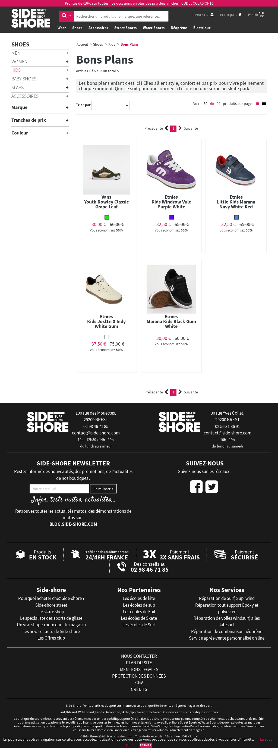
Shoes (77, 27)
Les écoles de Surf (139, 625)
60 (212, 103)
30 (205, 103)
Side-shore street (51, 605)
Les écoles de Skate (139, 618)
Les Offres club (51, 638)
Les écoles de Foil (139, 612)
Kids (16, 70)
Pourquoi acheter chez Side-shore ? (51, 598)
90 (218, 103)
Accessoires (98, 27)
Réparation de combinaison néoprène (226, 631)
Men (15, 53)
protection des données (139, 676)
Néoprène (179, 27)
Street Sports (125, 27)
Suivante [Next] (188, 128)
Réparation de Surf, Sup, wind (227, 598)
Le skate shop (51, 612)
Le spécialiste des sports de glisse (51, 618)
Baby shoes (23, 79)
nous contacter (139, 656)
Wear (62, 27)
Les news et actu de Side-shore (51, 631)
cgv (139, 683)
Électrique (202, 27)
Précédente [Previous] (156, 128)
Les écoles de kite (139, 598)
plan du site (139, 663)
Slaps (17, 87)
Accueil (82, 44)
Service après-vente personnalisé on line (226, 638)
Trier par (83, 104)
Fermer (145, 745)
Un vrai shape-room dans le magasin (51, 625)
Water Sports (154, 27)
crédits (139, 689)
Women (19, 61)
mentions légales (139, 669)
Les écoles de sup (139, 605)
